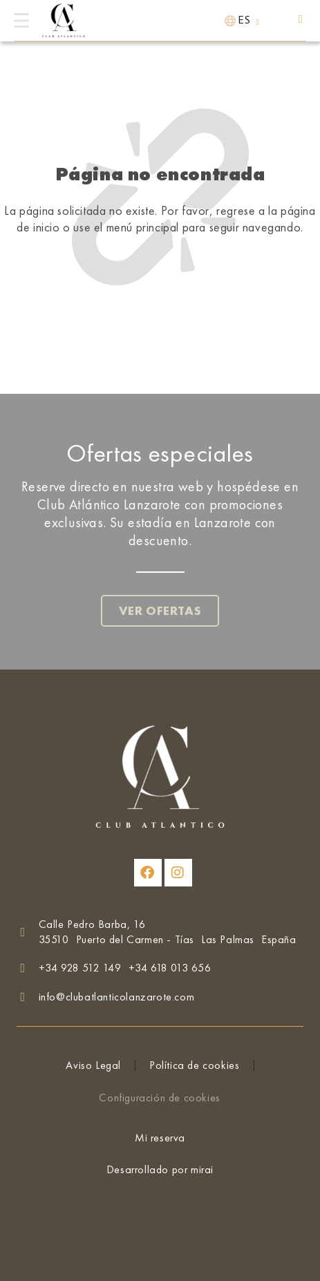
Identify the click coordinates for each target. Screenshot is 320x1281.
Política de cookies (194, 1065)
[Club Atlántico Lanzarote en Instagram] (178, 872)
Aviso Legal (93, 1065)
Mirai (202, 1169)
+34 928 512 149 (80, 967)
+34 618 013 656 (170, 967)
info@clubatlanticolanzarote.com (117, 996)
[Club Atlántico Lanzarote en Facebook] (148, 872)
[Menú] (21, 20)
